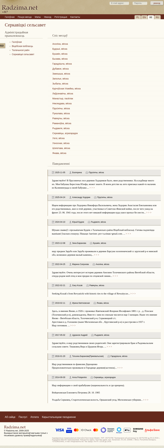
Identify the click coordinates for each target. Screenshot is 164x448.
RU (157, 17)
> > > (92, 187)
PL (137, 17)
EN (144, 17)
